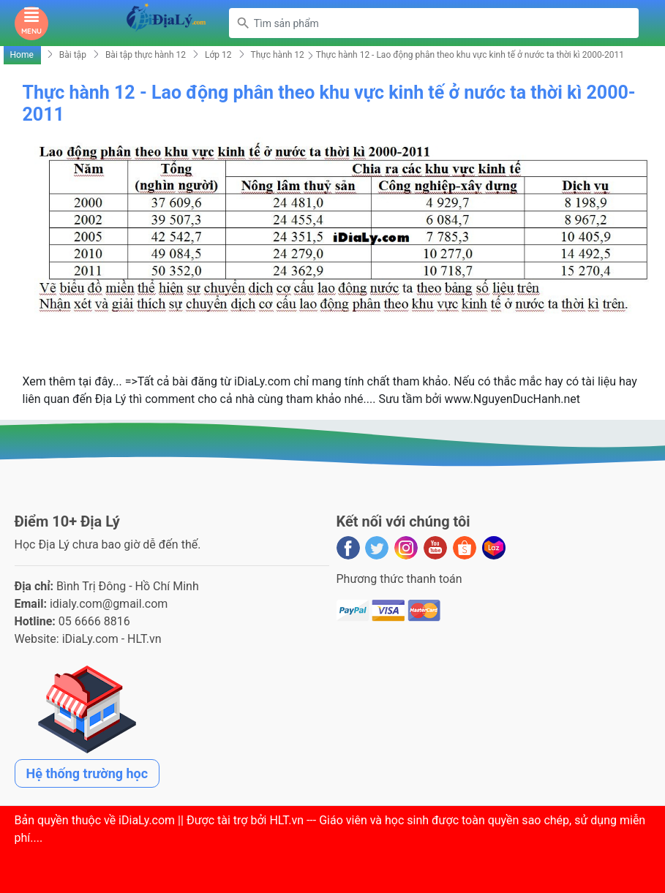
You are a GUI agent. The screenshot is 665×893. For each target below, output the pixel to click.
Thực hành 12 (277, 55)
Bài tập (72, 55)
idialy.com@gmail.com (109, 604)
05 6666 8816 (94, 621)
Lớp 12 (218, 55)
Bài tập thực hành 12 (145, 55)
